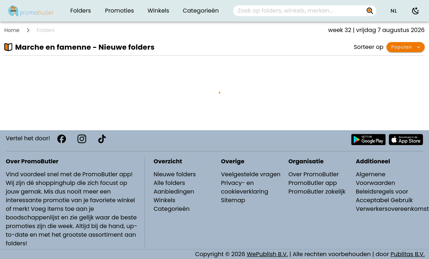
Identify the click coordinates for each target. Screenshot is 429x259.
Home (11, 30)
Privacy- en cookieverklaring (244, 187)
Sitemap (233, 200)
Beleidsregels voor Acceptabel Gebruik (384, 195)
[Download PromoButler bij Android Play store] (368, 139)
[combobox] (304, 10)
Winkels (164, 200)
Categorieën (172, 209)
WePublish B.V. (267, 254)
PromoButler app (312, 183)
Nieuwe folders (175, 174)
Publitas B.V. (407, 254)
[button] (393, 10)
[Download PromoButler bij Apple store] (406, 139)
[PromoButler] (31, 10)
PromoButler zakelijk (317, 191)
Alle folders (169, 183)
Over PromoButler (313, 174)
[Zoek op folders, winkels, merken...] (299, 11)
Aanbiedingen (174, 191)
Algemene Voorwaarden (375, 178)
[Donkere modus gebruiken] (415, 10)
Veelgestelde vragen (250, 174)
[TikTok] (102, 138)
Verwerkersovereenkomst (390, 209)
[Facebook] (61, 138)
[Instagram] (82, 138)
